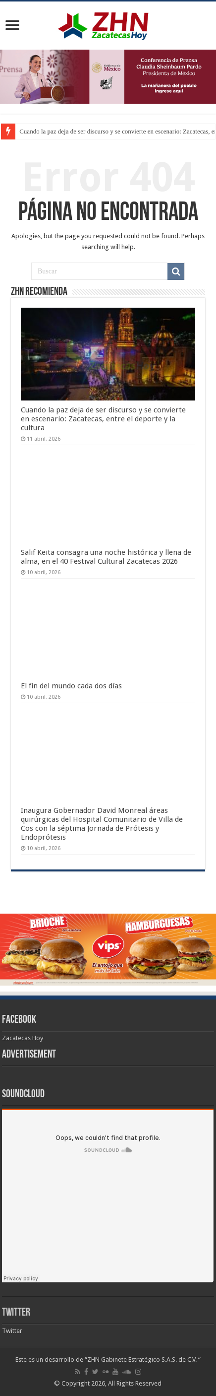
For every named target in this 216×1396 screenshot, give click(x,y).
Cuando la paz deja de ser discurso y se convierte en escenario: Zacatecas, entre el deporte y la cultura (103, 418)
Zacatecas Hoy (22, 1038)
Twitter (16, 1313)
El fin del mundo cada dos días (71, 685)
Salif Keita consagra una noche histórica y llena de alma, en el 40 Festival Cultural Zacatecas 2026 (106, 557)
